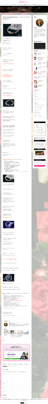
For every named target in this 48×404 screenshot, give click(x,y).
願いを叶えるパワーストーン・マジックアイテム (12, 366)
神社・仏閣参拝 (36, 110)
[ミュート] (43, 48)
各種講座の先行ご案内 (39, 127)
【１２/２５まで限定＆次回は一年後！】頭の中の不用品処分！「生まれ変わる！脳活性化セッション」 (19, 335)
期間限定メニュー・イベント (13, 333)
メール (4, 388)
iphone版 (36, 156)
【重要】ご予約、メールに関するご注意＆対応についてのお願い (41, 63)
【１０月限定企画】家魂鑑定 (26, 335)
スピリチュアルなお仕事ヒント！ (39, 107)
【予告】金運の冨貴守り (41, 80)
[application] (39, 46)
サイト (4, 392)
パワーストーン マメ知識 (38, 109)
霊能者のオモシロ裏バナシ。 (38, 112)
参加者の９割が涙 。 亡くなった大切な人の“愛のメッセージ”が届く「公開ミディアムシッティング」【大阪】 (13, 335)
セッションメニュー (37, 93)
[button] (39, 166)
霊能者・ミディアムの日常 (38, 115)
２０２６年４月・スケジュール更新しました (6, 335)
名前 (4, 384)
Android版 (40, 156)
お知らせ (9, 333)
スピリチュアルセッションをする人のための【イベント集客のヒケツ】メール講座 (40, 132)
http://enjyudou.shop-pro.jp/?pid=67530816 (9, 315)
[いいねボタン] (3, 22)
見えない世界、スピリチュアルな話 (25, 333)
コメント (4, 373)
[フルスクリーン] (44, 48)
